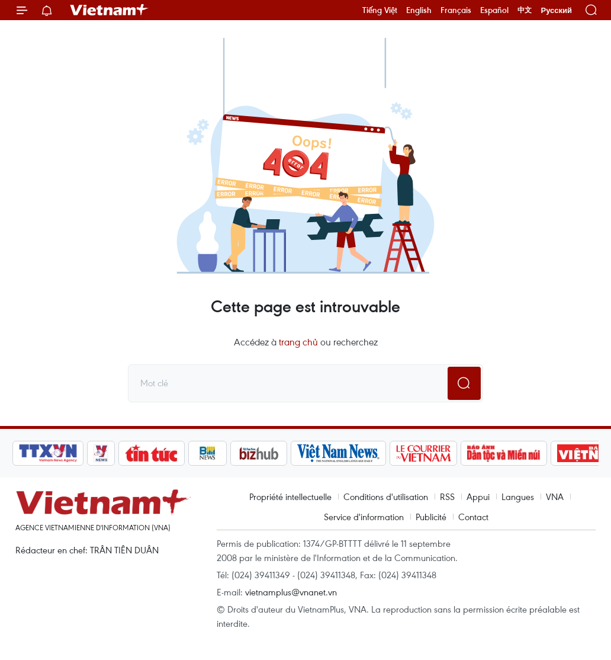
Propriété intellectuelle (290, 496)
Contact (473, 517)
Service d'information (364, 517)
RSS (447, 496)
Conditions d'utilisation (385, 496)
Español (494, 10)
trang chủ (298, 341)
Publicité (431, 517)
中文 (524, 10)
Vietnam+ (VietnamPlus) (109, 10)
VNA (555, 496)
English (419, 10)
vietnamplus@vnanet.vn (291, 592)
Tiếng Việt (379, 10)
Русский (556, 10)
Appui (478, 496)
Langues (517, 496)
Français (455, 10)
